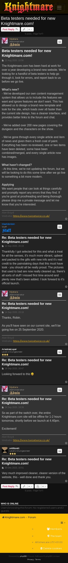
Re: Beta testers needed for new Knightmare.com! (26, 240)
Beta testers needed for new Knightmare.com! (28, 21)
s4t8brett (14, 448)
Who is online (9, 503)
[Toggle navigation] (59, 7)
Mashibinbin (8, 224)
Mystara (13, 39)
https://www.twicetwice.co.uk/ (31, 215)
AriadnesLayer (9, 349)
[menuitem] (49, 529)
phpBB (23, 556)
